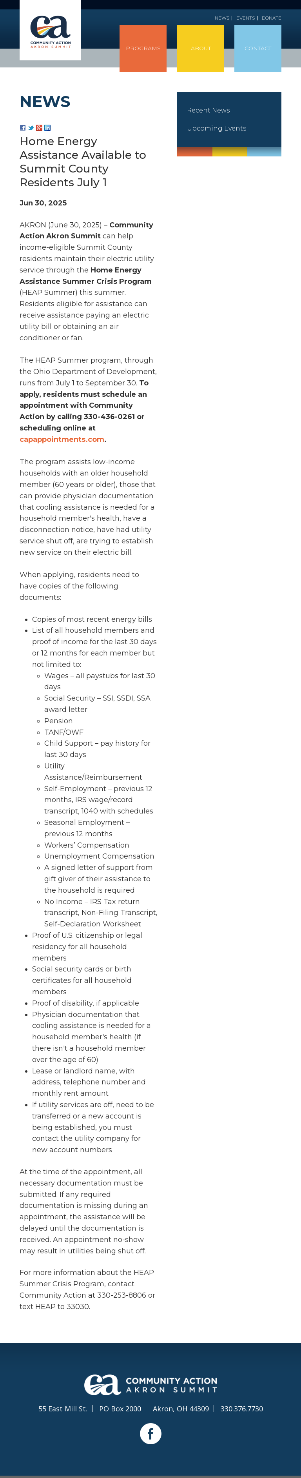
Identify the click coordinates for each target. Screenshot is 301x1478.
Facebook (150, 1433)
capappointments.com (62, 439)
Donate (271, 18)
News (222, 18)
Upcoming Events (216, 128)
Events (245, 18)
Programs (143, 48)
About (201, 48)
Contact (258, 48)
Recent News (208, 110)
